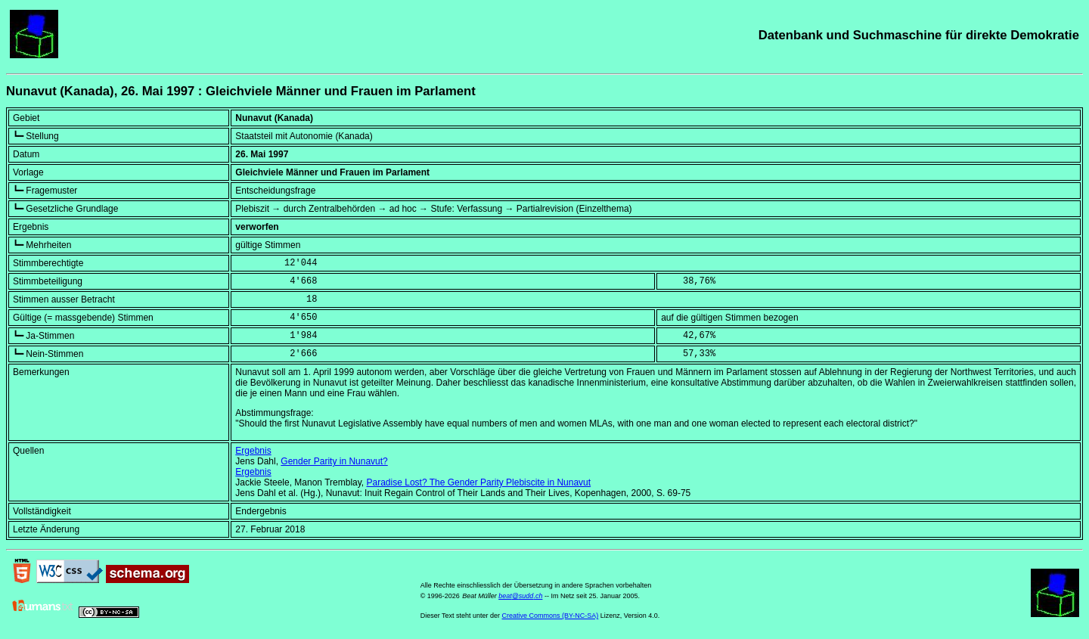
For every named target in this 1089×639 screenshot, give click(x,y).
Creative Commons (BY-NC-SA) (550, 615)
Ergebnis (253, 450)
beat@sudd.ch (520, 596)
